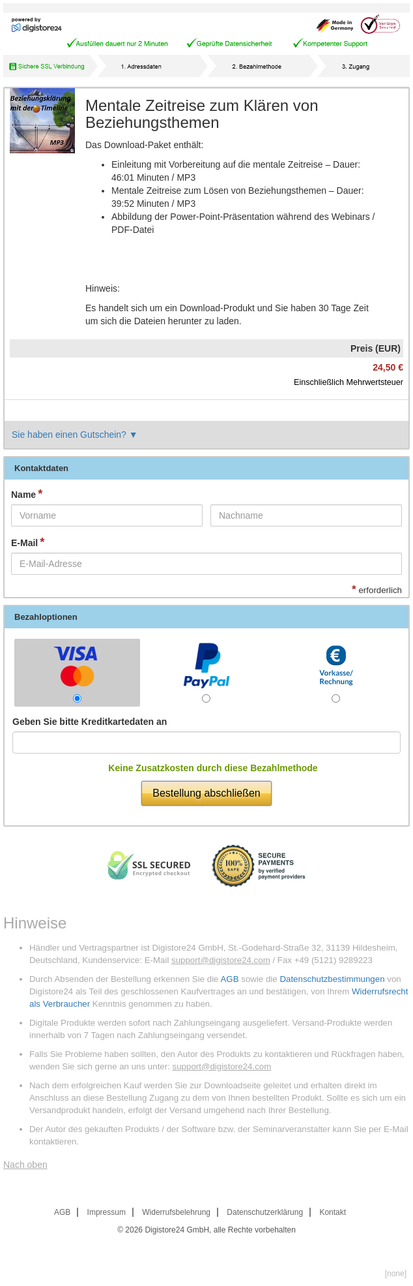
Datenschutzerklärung (265, 1212)
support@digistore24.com (220, 960)
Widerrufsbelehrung (176, 1212)
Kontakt (332, 1212)
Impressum (106, 1212)
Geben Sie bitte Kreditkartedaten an (89, 721)
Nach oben (25, 1164)
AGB (229, 979)
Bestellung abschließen (206, 793)
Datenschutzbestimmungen (331, 979)
